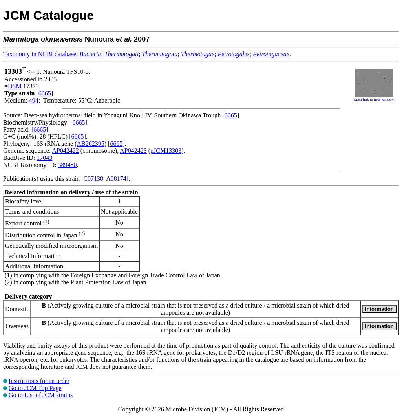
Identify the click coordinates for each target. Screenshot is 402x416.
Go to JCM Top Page (35, 388)
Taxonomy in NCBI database (39, 54)
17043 (44, 157)
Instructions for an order (39, 381)
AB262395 (90, 143)
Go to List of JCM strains (41, 395)
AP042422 (65, 150)
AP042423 (133, 150)
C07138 (93, 178)
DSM (15, 86)
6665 (44, 93)
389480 (67, 164)
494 (33, 100)
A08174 (116, 178)
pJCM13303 (165, 150)
